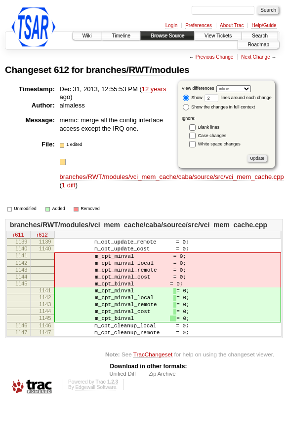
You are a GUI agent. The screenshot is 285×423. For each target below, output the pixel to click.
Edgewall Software (95, 409)
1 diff (69, 185)
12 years (154, 89)
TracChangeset (152, 376)
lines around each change (238, 97)
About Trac (232, 25)
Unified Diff (122, 396)
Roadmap (258, 44)
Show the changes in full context (219, 107)
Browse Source (167, 35)
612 (61, 70)
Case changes (212, 135)
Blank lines (209, 127)
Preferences (198, 25)
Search (260, 35)
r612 (42, 235)
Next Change (255, 57)
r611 (18, 235)
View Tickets (218, 35)
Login (171, 25)
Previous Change (215, 57)
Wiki (87, 35)
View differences (198, 88)
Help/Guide (263, 25)
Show (193, 97)
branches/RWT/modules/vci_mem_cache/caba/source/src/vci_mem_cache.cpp (172, 176)
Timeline (121, 35)
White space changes (219, 143)
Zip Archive (162, 396)
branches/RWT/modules (137, 70)
